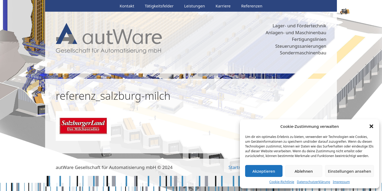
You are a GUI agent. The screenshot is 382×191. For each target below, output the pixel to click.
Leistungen (194, 5)
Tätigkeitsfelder (159, 5)
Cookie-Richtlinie (281, 182)
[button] (371, 126)
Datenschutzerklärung (313, 182)
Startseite (238, 167)
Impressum (341, 182)
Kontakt (127, 5)
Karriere (223, 5)
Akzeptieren (263, 171)
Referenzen (251, 5)
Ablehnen (304, 171)
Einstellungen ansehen (349, 171)
